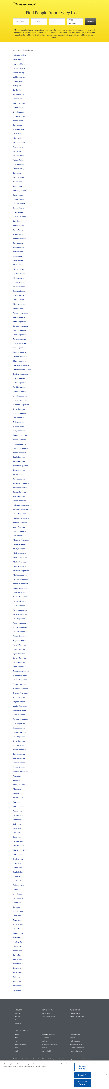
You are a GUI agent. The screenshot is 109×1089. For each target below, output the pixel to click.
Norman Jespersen (20, 601)
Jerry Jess (17, 968)
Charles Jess (18, 841)
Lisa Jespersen (19, 535)
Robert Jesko (18, 160)
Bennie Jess (17, 819)
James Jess (17, 950)
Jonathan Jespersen (21, 483)
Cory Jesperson (19, 728)
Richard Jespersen (20, 632)
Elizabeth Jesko (19, 116)
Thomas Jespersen (20, 693)
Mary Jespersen (19, 566)
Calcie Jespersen (19, 343)
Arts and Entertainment (48, 1034)
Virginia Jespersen (20, 701)
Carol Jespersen (19, 352)
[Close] (106, 1074)
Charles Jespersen (20, 356)
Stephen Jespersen (20, 675)
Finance (44, 1047)
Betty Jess (17, 824)
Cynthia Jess (18, 859)
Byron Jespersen (19, 339)
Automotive (45, 1037)
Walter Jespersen (20, 706)
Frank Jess (17, 929)
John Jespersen (19, 479)
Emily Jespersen (19, 413)
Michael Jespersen (20, 579)
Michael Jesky (18, 177)
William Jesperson (20, 771)
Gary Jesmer (18, 212)
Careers (17, 1019)
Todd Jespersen (19, 697)
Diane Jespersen (19, 391)
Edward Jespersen (20, 400)
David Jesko (18, 107)
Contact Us (18, 1023)
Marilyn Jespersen (20, 549)
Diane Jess (17, 889)
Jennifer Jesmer (19, 238)
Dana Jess (17, 863)
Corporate (17, 1013)
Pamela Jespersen (20, 610)
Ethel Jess (17, 920)
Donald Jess (18, 894)
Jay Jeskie (17, 90)
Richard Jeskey (19, 68)
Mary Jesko (17, 138)
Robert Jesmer (19, 282)
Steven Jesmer (19, 295)
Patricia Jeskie (18, 99)
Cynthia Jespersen (20, 374)
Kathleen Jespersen (21, 505)
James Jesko (18, 120)
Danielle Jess (18, 872)
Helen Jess (17, 946)
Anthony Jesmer (19, 190)
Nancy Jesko (18, 147)
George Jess (18, 933)
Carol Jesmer (18, 195)
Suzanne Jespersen (20, 688)
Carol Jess (17, 837)
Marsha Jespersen (20, 557)
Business (44, 1041)
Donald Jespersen (20, 396)
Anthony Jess (18, 806)
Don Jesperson (19, 736)
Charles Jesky (18, 168)
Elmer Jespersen (19, 409)
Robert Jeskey (18, 72)
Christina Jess (18, 846)
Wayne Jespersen (20, 710)
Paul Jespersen (19, 618)
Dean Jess (17, 881)
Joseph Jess (17, 985)
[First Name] (21, 22)
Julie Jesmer (18, 251)
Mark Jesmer (18, 260)
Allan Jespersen (19, 304)
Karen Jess (17, 990)
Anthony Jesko (19, 103)
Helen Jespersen (19, 439)
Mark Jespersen (19, 553)
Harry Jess (17, 937)
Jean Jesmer (18, 234)
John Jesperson (19, 754)
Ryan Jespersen (19, 653)
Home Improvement (20, 1044)
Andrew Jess (18, 798)
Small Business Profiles (48, 1016)
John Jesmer (18, 243)
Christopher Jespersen (22, 369)
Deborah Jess (18, 885)
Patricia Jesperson (20, 763)
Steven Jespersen (20, 680)
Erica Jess (17, 915)
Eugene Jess (18, 924)
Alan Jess (16, 780)
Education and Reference (77, 1047)
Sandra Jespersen (20, 658)
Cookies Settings (83, 1066)
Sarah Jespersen (19, 662)
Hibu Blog (17, 1016)
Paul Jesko (17, 151)
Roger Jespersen (19, 640)
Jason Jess (17, 955)
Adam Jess (17, 776)
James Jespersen (19, 452)
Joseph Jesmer (19, 247)
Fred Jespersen (19, 426)
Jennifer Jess (18, 964)
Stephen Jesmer (19, 291)
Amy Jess (16, 793)
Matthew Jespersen (21, 570)
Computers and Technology (49, 1044)
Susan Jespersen (19, 684)
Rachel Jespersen (20, 627)
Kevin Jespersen (19, 514)
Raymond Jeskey (19, 64)
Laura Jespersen (19, 527)
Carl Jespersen (19, 348)
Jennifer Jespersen (20, 466)
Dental (16, 1037)
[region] (54, 1074)
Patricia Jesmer (19, 273)
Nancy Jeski (17, 85)
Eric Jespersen (18, 417)
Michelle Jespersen (20, 583)
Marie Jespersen (19, 544)
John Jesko (17, 125)
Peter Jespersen (19, 623)
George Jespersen (20, 435)
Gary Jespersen (19, 431)
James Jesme (18, 182)
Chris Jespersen (19, 361)
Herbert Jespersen (20, 448)
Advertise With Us (75, 1013)
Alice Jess (17, 789)
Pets (16, 1041)
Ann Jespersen (19, 317)
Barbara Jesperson (20, 719)
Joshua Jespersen (20, 492)
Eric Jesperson (19, 745)
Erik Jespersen (19, 422)
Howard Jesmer (19, 217)
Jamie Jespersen (19, 457)
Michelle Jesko (19, 142)
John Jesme (17, 186)
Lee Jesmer (17, 256)
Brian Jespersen (19, 334)
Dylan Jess (17, 902)
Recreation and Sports (76, 1044)
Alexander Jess (19, 784)
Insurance (72, 1037)
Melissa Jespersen (20, 575)
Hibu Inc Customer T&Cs (77, 1016)
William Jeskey (19, 77)
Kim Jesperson (19, 758)
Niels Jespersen (19, 592)
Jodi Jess (16, 977)
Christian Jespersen (21, 365)
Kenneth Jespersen (20, 509)
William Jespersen (20, 715)
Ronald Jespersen (20, 645)
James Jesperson (20, 749)
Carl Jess (16, 832)
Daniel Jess (17, 867)
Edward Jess (18, 911)
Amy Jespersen (19, 308)
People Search (46, 1013)
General (17, 1034)
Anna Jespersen (19, 321)
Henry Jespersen (19, 444)
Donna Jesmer (19, 208)
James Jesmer (18, 225)
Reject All (82, 1074)
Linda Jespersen (19, 531)
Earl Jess (16, 907)
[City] (57, 22)
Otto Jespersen (19, 605)
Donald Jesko (18, 112)
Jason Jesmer (18, 230)
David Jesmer (18, 199)
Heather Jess (18, 942)
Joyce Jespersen (19, 496)
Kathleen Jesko (19, 129)
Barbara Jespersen (20, 326)
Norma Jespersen (20, 597)
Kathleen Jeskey (19, 55)
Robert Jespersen (20, 636)
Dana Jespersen (19, 383)
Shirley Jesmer (19, 286)
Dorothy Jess (18, 898)
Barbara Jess (18, 815)
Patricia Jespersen (20, 614)
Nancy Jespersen (20, 588)
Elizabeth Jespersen (21, 404)
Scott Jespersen (19, 666)
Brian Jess (17, 828)
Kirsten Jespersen (20, 522)
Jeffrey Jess (17, 959)
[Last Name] (39, 22)
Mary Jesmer (18, 265)
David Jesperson (19, 732)
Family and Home (75, 1041)
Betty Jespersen (19, 330)
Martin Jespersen (20, 562)
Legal (16, 1051)
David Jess (17, 876)
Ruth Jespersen (19, 649)
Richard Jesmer (19, 278)
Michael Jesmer (19, 269)
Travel (16, 1047)
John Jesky (17, 173)
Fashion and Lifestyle (76, 1051)
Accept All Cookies (82, 1082)
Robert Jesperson (20, 767)
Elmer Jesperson (19, 741)
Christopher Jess (19, 850)
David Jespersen (19, 387)
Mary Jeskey (18, 59)
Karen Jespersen (19, 500)
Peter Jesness (18, 300)
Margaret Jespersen (21, 540)
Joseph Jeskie (18, 94)
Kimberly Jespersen (21, 518)
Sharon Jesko (18, 164)
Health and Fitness (75, 1034)
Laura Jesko (17, 134)
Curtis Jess (17, 854)
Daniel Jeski (17, 81)
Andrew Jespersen (20, 313)
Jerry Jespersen (19, 470)
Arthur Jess (17, 811)
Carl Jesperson (19, 723)
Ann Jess (16, 802)
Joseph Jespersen (20, 487)
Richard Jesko (18, 155)
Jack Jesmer (18, 221)
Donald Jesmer (19, 203)
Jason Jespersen (19, 461)
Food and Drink (46, 1051)
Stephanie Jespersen (21, 671)
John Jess (17, 981)
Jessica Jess (17, 972)
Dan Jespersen (19, 378)
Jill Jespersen (18, 474)
